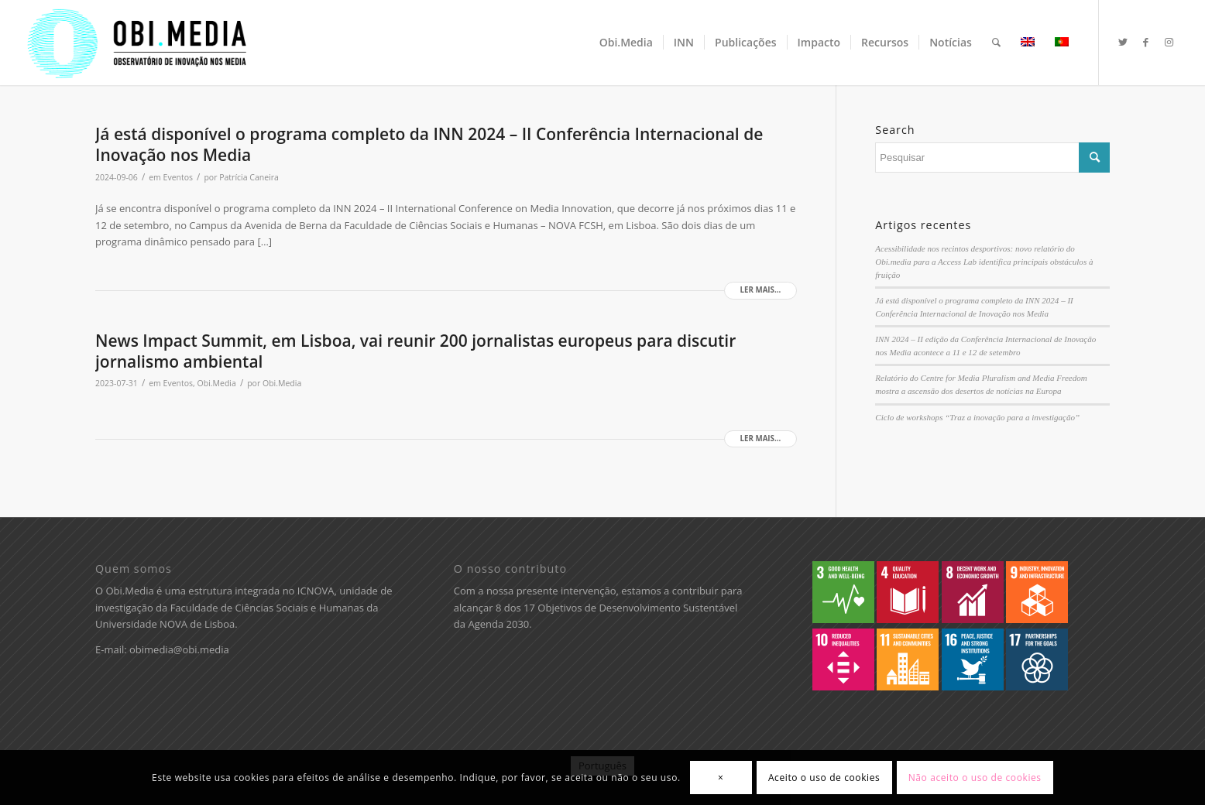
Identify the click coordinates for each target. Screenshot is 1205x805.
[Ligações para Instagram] (1169, 41)
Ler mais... (760, 290)
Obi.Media (216, 383)
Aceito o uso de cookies (824, 777)
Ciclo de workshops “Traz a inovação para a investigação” (977, 417)
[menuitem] (626, 42)
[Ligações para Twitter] (1123, 41)
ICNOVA (316, 591)
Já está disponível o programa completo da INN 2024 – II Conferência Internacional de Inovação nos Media (429, 144)
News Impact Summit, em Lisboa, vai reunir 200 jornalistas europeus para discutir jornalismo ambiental (415, 351)
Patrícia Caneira (249, 177)
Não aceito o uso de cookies (975, 777)
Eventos (178, 177)
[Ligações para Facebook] (1146, 41)
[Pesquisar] (996, 42)
